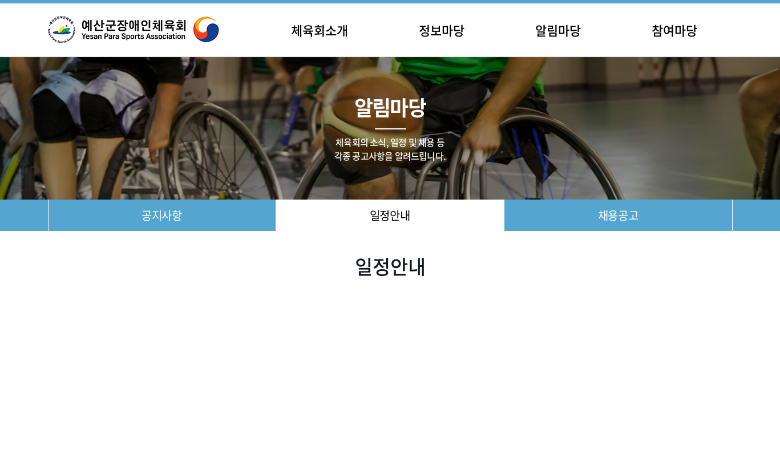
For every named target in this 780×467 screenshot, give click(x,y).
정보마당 (441, 30)
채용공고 (618, 215)
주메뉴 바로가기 (0, 0)
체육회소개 (319, 30)
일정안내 (390, 215)
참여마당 (674, 30)
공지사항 (161, 215)
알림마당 (558, 30)
